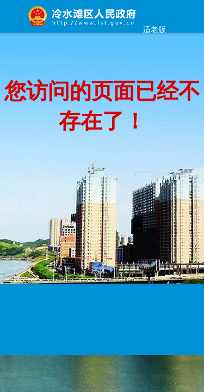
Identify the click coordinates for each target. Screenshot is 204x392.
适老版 (154, 29)
